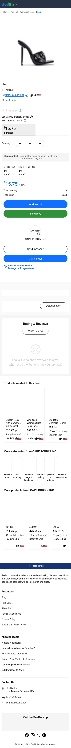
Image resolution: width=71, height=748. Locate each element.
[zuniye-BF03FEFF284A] (14, 509)
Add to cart (35, 204)
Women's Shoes (27, 12)
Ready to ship (9, 100)
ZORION (33, 527)
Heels (38, 12)
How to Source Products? (14, 653)
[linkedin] (44, 735)
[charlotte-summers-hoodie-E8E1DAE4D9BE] (57, 402)
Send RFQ (35, 213)
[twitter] (38, 735)
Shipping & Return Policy (14, 624)
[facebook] (26, 735)
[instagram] (32, 735)
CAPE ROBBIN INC (14, 95)
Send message (35, 249)
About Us (6, 608)
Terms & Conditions (11, 613)
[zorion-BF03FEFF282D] (38, 509)
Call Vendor (35, 258)
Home (5, 12)
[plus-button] (40, 143)
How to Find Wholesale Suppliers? (18, 648)
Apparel (14, 12)
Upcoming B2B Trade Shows (16, 664)
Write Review (35, 331)
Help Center (7, 603)
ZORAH (56, 527)
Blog (4, 597)
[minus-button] (20, 143)
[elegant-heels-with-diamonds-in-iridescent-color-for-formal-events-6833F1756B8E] (13, 402)
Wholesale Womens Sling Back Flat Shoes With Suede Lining (34, 426)
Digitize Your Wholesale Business (18, 659)
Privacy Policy (8, 619)
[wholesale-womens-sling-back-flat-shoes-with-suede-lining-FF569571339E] (34, 402)
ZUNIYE (9, 527)
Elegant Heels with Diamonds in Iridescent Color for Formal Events (13, 426)
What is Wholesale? (11, 642)
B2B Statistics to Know (13, 670)
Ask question (53, 305)
